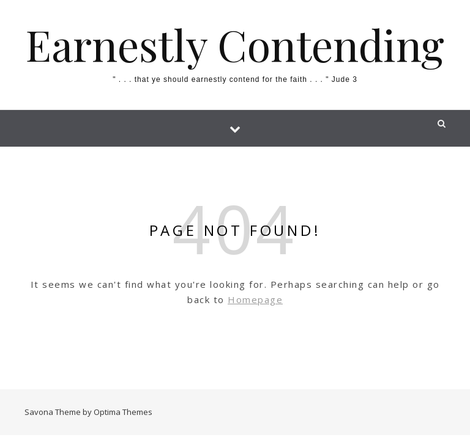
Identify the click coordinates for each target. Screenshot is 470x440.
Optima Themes (123, 411)
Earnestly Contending (235, 44)
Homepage (255, 299)
